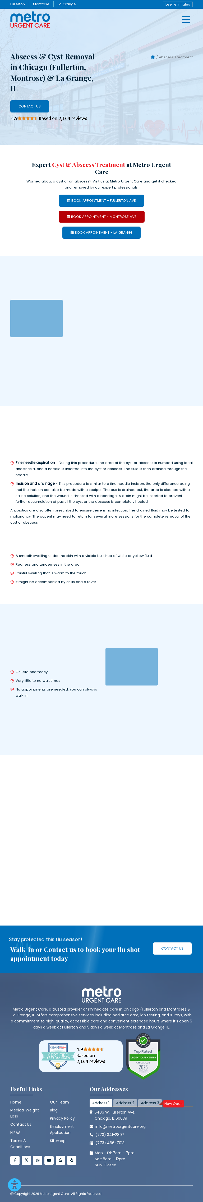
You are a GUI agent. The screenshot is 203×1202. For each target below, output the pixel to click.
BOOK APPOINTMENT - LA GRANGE (101, 232)
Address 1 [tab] (100, 1103)
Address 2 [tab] (125, 1103)
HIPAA (15, 1132)
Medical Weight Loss (24, 1113)
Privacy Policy (62, 1118)
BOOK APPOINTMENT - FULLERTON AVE (101, 200)
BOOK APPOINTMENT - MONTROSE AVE (101, 216)
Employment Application (62, 1129)
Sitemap (58, 1140)
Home (15, 1102)
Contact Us (30, 106)
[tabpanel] (141, 1138)
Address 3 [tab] (151, 1103)
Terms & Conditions (20, 1143)
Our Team (59, 1102)
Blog (54, 1110)
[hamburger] (186, 19)
